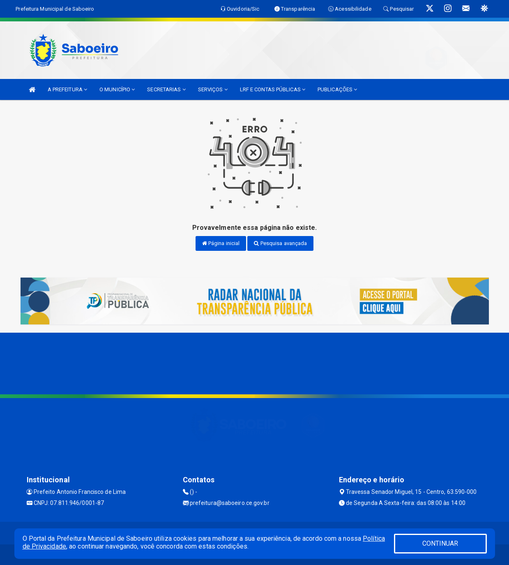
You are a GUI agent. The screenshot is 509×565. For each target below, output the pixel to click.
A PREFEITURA (67, 89)
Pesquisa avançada (280, 243)
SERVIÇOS (213, 89)
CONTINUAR (440, 543)
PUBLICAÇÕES (337, 89)
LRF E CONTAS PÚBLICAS (272, 89)
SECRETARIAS (166, 89)
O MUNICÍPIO (117, 89)
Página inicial (221, 243)
